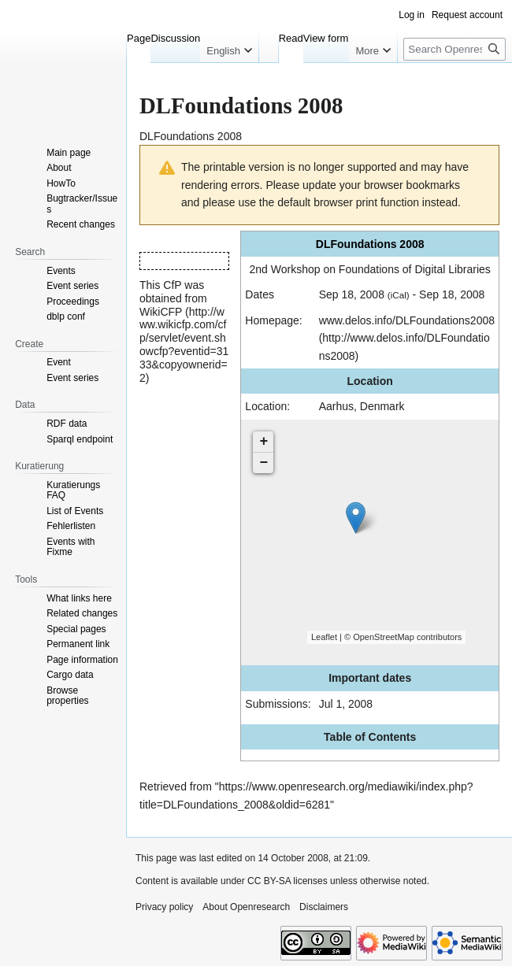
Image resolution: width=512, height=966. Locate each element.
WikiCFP (160, 311)
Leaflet (324, 637)
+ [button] (263, 441)
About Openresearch (246, 906)
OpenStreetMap (383, 637)
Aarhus (336, 406)
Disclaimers (323, 906)
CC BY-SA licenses (287, 880)
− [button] (263, 462)
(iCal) (399, 295)
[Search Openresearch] (454, 49)
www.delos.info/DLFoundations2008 (407, 320)
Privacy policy (164, 906)
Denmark (382, 406)
